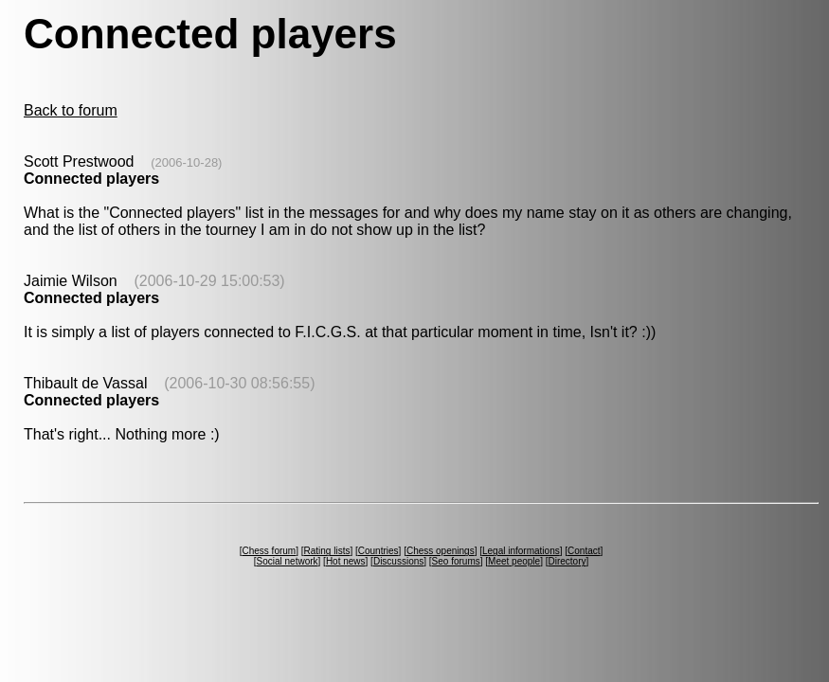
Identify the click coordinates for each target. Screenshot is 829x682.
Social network (287, 561)
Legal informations (521, 551)
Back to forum (70, 110)
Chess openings (440, 551)
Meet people (514, 561)
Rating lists (327, 551)
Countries (378, 551)
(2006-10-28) (186, 162)
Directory (567, 561)
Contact (584, 551)
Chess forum (269, 551)
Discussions (398, 561)
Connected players (91, 178)
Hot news (346, 561)
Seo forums (456, 561)
